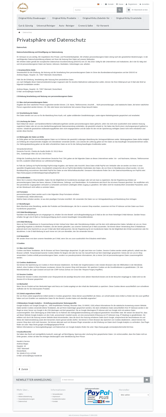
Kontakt (109, 4)
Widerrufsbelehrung (24, 396)
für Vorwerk (103, 25)
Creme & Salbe (85, 25)
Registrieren (131, 4)
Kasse (119, 4)
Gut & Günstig (26, 25)
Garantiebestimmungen (26, 399)
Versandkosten (57, 394)
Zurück (23, 369)
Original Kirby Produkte (65, 18)
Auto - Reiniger (66, 25)
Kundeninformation (58, 399)
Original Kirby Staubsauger (33, 18)
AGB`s (20, 394)
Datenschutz (22, 401)
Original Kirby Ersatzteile (129, 18)
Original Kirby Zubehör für (97, 18)
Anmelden (144, 4)
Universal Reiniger (46, 25)
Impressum (55, 396)
